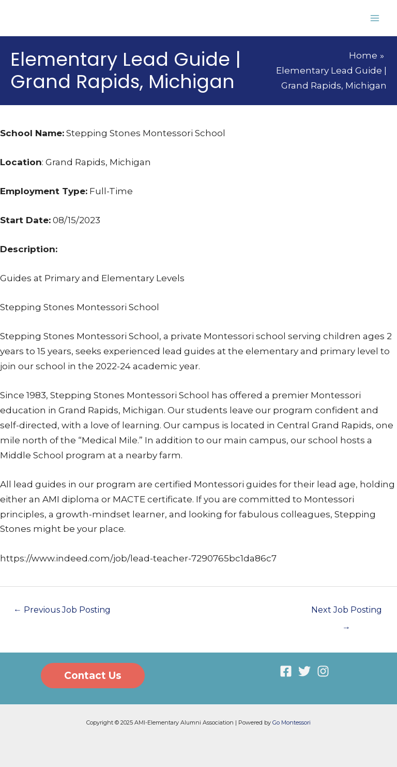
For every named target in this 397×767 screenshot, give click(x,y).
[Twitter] (304, 671)
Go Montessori (291, 722)
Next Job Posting (346, 612)
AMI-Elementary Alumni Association (126, 17)
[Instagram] (323, 671)
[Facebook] (286, 671)
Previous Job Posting (62, 610)
